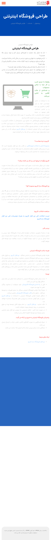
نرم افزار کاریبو (21, 129)
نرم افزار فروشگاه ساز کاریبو (36, 342)
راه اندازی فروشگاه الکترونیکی (31, 284)
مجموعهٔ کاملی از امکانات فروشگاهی (38, 146)
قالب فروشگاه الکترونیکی (24, 293)
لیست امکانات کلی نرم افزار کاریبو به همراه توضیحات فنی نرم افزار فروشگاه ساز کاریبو (25, 217)
